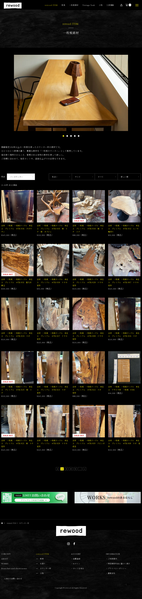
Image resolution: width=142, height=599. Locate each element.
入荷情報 (110, 5)
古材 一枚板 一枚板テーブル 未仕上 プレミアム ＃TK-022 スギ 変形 (88, 389)
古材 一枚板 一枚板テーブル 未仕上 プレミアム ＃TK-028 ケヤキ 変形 (89, 282)
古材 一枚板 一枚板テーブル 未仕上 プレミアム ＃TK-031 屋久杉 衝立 (17, 282)
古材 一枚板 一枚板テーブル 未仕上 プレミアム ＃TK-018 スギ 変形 (124, 443)
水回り (43, 563)
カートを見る (78, 568)
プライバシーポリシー (117, 568)
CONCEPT (6, 554)
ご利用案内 (112, 558)
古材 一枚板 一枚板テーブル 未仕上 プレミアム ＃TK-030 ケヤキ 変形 (53, 282)
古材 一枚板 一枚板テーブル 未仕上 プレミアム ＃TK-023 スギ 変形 (52, 389)
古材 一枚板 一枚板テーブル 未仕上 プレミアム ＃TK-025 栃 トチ (17, 389)
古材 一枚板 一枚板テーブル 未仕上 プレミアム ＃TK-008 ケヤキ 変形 (89, 336)
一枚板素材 (74, 5)
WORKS (4, 563)
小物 (100, 5)
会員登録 (76, 558)
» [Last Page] (84, 469)
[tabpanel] (71, 93)
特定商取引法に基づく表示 (119, 563)
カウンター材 (45, 568)
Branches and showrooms (14, 568)
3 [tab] (71, 136)
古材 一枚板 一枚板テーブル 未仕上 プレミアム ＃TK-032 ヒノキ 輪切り (124, 228)
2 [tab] (67, 136)
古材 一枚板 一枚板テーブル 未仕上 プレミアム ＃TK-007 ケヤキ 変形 (124, 282)
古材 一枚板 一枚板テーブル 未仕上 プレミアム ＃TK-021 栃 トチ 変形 (18, 443)
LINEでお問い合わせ (13, 578)
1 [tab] (63, 136)
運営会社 (111, 573)
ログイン (76, 563)
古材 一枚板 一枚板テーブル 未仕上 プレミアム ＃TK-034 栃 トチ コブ (88, 228)
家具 (63, 5)
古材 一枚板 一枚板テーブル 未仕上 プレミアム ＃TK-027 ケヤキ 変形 (53, 336)
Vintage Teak (88, 5)
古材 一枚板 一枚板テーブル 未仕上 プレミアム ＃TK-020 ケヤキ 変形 (53, 443)
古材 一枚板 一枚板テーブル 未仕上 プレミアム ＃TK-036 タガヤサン (17, 228)
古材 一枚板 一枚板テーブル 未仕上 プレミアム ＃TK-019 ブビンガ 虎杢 (90, 443)
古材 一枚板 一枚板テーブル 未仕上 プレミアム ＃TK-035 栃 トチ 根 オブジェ (52, 228)
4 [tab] (75, 136)
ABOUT (4, 558)
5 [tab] (78, 136)
